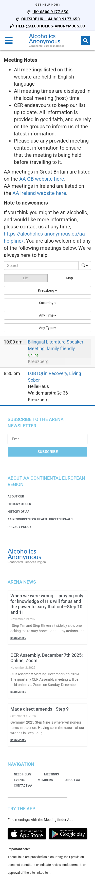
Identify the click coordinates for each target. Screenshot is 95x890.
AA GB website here (41, 179)
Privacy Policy (19, 527)
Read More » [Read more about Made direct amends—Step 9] (18, 740)
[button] (85, 40)
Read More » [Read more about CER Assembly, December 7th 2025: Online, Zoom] (18, 692)
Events (19, 780)
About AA (72, 780)
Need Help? (22, 774)
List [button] (26, 278)
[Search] (41, 265)
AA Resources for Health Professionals (40, 519)
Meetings (51, 774)
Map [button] (69, 278)
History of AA (18, 511)
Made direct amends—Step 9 (39, 709)
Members (45, 780)
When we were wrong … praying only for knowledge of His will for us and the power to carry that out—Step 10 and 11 (46, 604)
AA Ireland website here (39, 193)
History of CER (19, 504)
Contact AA (23, 785)
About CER (16, 496)
